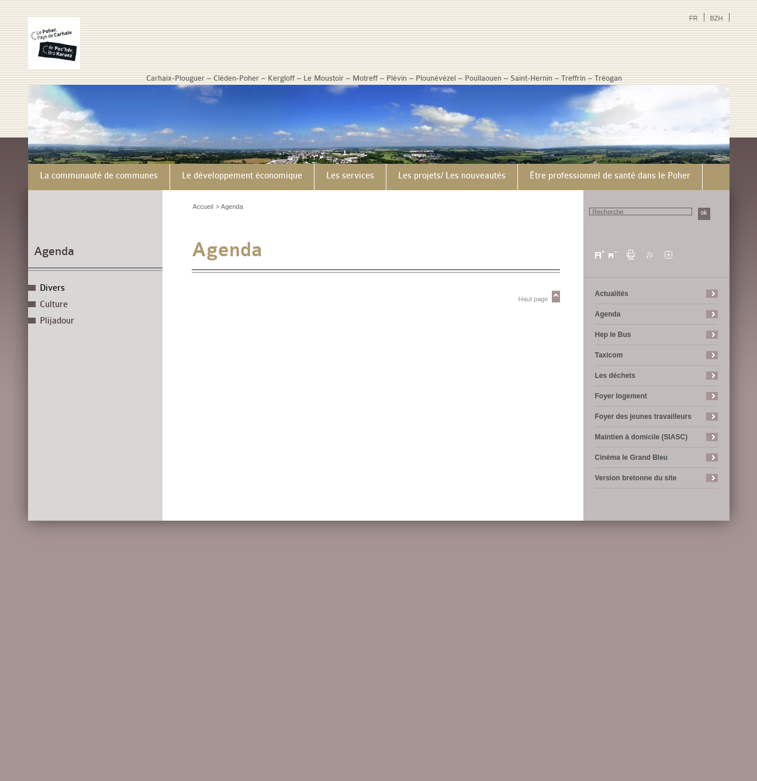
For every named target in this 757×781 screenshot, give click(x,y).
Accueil (203, 206)
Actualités (611, 294)
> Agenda (229, 206)
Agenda (54, 251)
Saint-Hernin (531, 78)
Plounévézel (436, 78)
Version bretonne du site (636, 478)
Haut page (533, 298)
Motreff (365, 78)
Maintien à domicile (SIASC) (641, 437)
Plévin (396, 78)
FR (693, 18)
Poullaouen (483, 78)
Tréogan (608, 78)
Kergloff (281, 78)
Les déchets (615, 375)
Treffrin (573, 78)
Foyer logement (621, 396)
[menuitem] (99, 177)
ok (704, 212)
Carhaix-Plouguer (175, 78)
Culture (54, 304)
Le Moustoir (323, 78)
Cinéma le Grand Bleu (631, 457)
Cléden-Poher (236, 78)
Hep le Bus (613, 335)
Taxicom (609, 355)
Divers (52, 288)
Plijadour (57, 321)
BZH (716, 18)
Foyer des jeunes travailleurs (643, 416)
